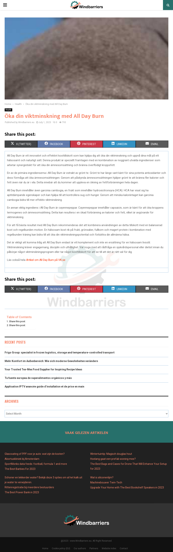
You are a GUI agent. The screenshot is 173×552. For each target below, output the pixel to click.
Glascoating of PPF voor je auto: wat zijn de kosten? (35, 453)
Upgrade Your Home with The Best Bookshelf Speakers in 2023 (127, 487)
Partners (93, 548)
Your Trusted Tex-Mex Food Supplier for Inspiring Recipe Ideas (43, 369)
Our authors (80, 548)
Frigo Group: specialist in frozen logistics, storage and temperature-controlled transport (60, 352)
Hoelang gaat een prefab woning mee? (113, 458)
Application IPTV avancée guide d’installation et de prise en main (44, 386)
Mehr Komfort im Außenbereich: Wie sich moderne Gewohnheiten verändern (51, 361)
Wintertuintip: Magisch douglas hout (111, 453)
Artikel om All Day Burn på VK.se (45, 260)
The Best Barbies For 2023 (20, 468)
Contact (124, 548)
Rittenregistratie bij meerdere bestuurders (29, 487)
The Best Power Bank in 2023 (22, 492)
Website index (109, 548)
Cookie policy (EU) (61, 548)
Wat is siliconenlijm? (101, 477)
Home (45, 548)
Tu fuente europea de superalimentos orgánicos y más (38, 377)
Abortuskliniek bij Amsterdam (22, 458)
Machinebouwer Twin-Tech (106, 482)
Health (8, 110)
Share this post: (17, 321)
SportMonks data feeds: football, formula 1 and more (36, 463)
